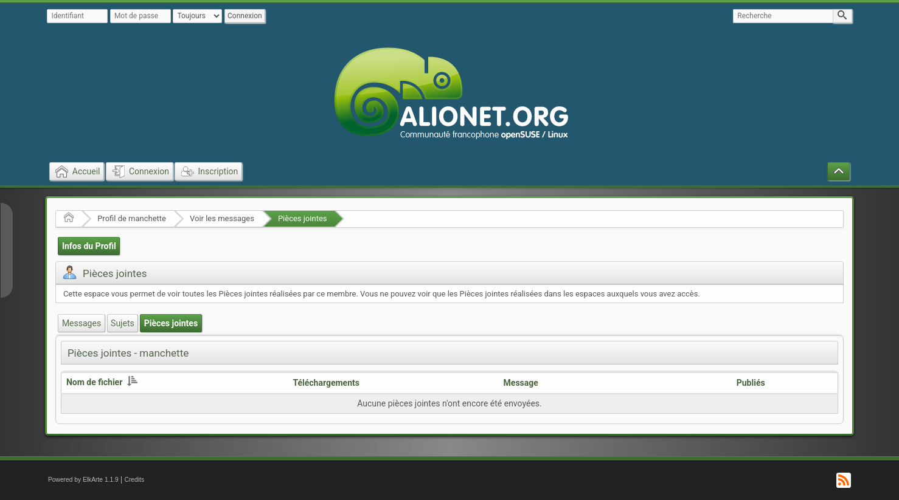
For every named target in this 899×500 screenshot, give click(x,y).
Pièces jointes (302, 218)
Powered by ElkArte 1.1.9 (83, 479)
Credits (135, 479)
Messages (81, 323)
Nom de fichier (101, 382)
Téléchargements (326, 383)
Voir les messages (222, 218)
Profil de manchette (131, 218)
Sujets (122, 323)
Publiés (751, 383)
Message (521, 383)
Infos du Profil (89, 246)
